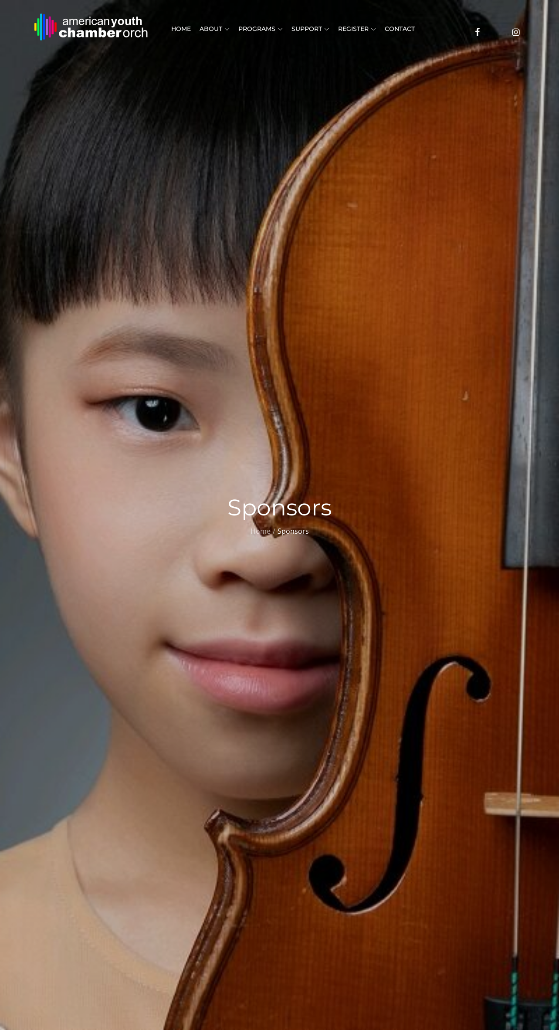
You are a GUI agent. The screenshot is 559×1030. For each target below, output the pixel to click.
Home (181, 29)
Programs (260, 29)
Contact (400, 29)
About (215, 29)
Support (310, 29)
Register (357, 29)
